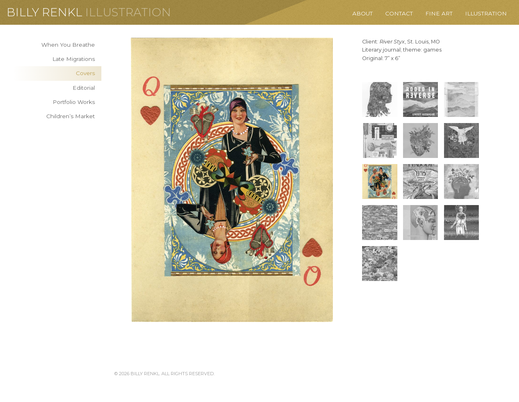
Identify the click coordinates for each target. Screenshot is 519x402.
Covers (85, 73)
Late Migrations (73, 59)
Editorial (84, 87)
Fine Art (439, 13)
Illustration (128, 12)
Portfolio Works (74, 102)
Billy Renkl (44, 12)
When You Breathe (68, 44)
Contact (399, 13)
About (362, 13)
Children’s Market (70, 116)
